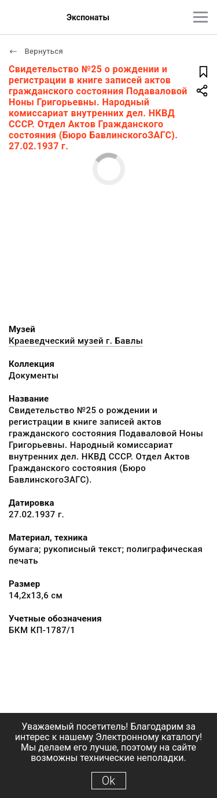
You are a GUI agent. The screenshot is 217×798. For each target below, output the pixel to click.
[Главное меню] (200, 17)
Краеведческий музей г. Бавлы (76, 341)
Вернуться (36, 51)
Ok (108, 781)
